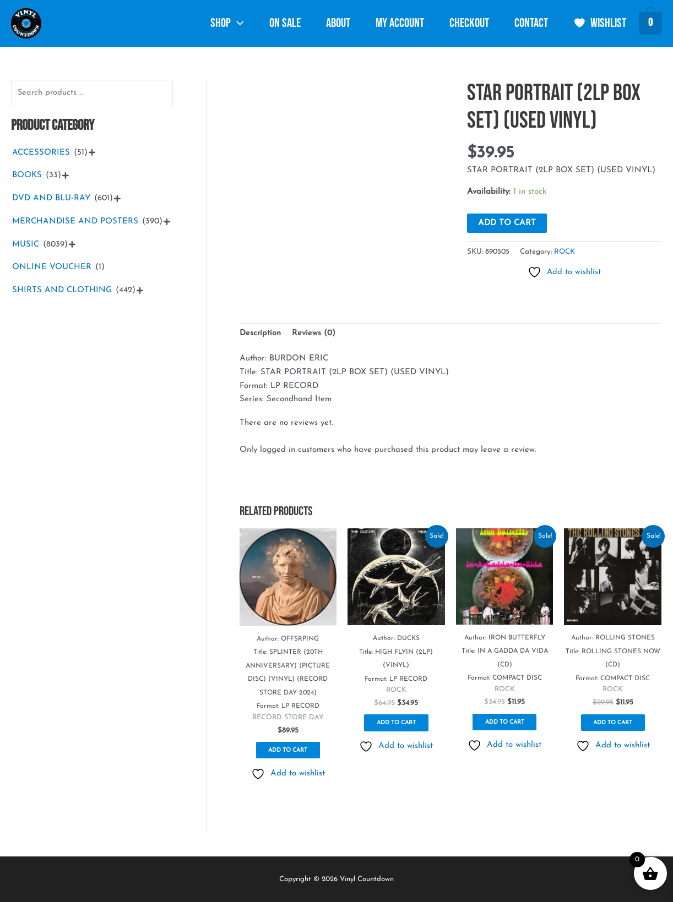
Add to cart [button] (287, 753)
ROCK (565, 251)
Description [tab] (260, 333)
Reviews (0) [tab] (314, 333)
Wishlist (600, 23)
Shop (227, 23)
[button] (237, 24)
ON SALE (285, 23)
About (338, 23)
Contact (531, 23)
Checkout (469, 23)
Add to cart (507, 223)
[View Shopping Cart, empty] (650, 24)
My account (400, 23)
